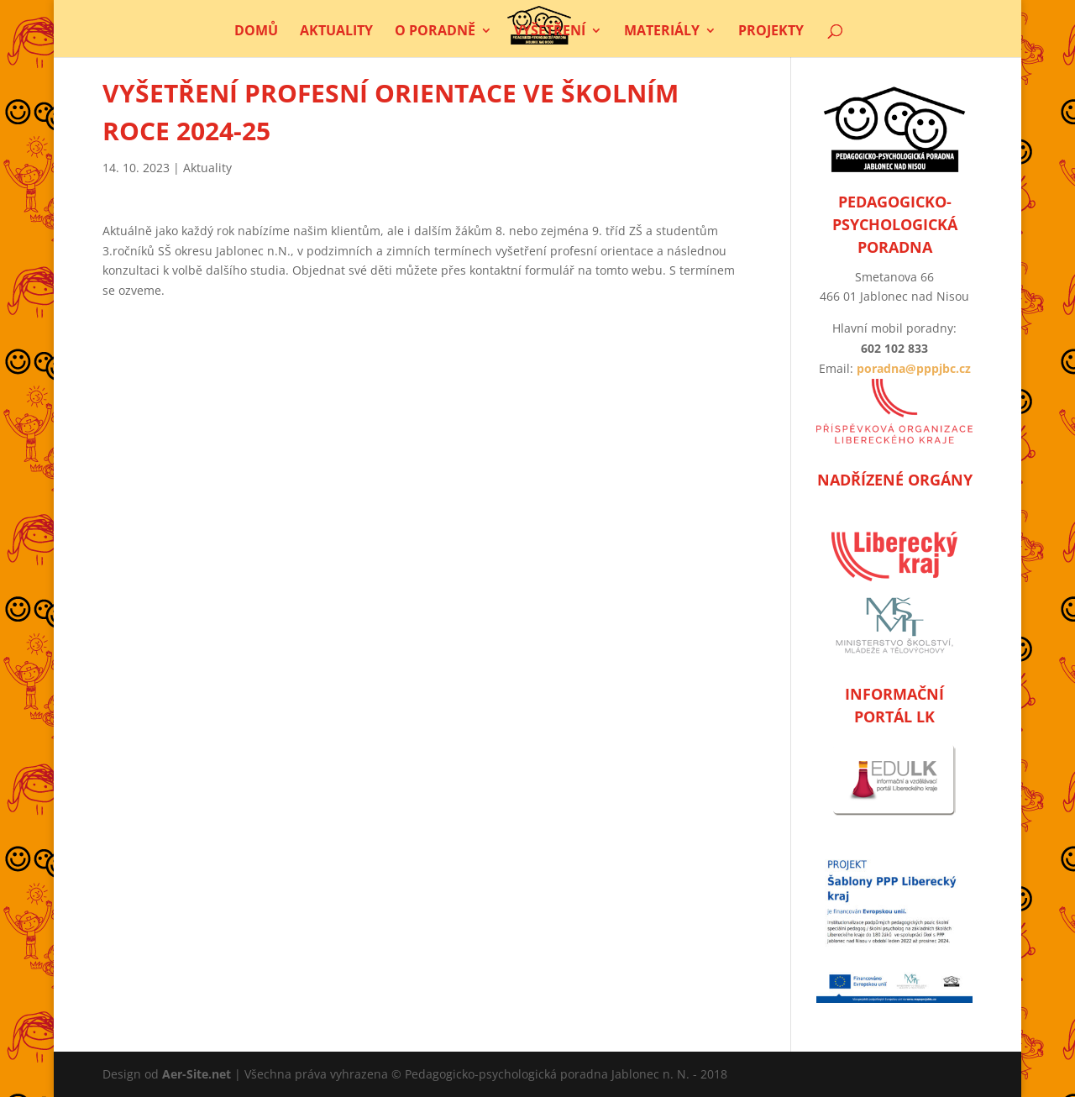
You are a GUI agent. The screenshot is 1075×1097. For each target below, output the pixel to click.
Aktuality (336, 31)
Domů (256, 31)
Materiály (662, 31)
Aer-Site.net (196, 1074)
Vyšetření (549, 31)
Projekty (771, 31)
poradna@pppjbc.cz (914, 368)
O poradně (435, 31)
